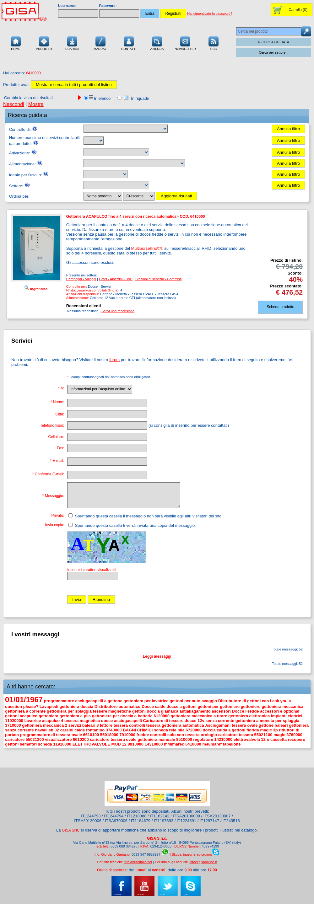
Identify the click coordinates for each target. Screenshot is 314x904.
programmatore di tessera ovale (51, 734)
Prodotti (44, 43)
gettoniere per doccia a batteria (122, 716)
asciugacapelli (128, 720)
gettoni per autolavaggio (193, 700)
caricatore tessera (235, 734)
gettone (266, 725)
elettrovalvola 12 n (251, 739)
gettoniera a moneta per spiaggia (268, 720)
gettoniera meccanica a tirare (199, 716)
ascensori (221, 711)
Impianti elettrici (286, 716)
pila (180, 730)
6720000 (194, 730)
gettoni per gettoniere (219, 706)
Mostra (36, 104)
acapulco (28, 716)
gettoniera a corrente (25, 711)
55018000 (109, 734)
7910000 (127, 734)
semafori (28, 744)
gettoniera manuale (156, 739)
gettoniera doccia (76, 706)
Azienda (157, 43)
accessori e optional (279, 711)
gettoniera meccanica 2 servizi (51, 725)
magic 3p (269, 730)
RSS (213, 43)
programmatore (59, 700)
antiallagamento (195, 711)
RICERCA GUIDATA (273, 42)
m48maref (211, 744)
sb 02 (54, 730)
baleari (281, 725)
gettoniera (48, 716)
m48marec (174, 744)
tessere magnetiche (112, 711)
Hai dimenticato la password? (209, 13)
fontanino (95, 730)
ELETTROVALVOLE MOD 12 (100, 744)
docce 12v (194, 720)
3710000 (13, 725)
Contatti (128, 43)
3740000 (114, 730)
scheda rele (165, 730)
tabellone (232, 744)
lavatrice (32, 720)
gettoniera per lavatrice (145, 700)
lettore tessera (114, 725)
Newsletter (185, 43)
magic (279, 734)
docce (107, 720)
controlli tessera (144, 725)
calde (79, 730)
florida (252, 730)
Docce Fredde (245, 711)
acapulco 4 (52, 720)
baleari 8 (90, 725)
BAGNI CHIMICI (138, 730)
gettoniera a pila (75, 716)
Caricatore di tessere (163, 720)
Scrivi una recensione (117, 311)
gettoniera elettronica (249, 716)
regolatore (203, 739)
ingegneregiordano (197, 854)
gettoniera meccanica (282, 706)
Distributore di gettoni (239, 700)
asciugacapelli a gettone (98, 700)
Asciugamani (217, 725)
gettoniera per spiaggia (69, 711)
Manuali (100, 43)
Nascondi (13, 104)
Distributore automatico (118, 706)
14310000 (154, 744)
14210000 (223, 739)
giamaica (169, 711)
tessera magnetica (82, 720)
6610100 (91, 734)
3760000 (294, 734)
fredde (143, 734)
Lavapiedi (49, 706)
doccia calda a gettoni (224, 730)
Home (16, 43)
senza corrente (219, 720)
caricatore (14, 739)
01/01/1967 (24, 699)
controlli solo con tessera (175, 734)
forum (114, 359)
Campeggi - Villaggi (81, 279)
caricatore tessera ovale (113, 739)
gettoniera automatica (183, 725)
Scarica (72, 43)
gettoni (12, 716)
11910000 (62, 744)
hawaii (41, 730)
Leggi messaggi (157, 656)
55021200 (35, 739)
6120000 (162, 716)
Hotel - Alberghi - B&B (116, 279)
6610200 (81, 739)
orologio (209, 734)
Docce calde (153, 706)
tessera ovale (244, 725)
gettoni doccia (146, 711)
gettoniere (251, 706)
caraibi (66, 730)
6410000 (193, 744)
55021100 (263, 734)
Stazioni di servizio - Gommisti (158, 279)
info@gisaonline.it (203, 862)
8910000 (135, 744)
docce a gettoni (181, 706)
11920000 (14, 720)
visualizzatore (58, 739)
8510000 (184, 739)
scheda (45, 744)
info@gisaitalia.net (138, 862)
